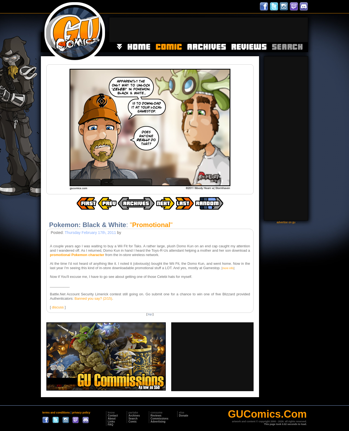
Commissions (160, 418)
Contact (113, 415)
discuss (58, 307)
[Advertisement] (208, 29)
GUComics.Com (267, 414)
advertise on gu (286, 222)
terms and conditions (56, 412)
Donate (183, 415)
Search (132, 418)
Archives (134, 415)
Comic (132, 421)
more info (228, 268)
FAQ (110, 424)
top (150, 314)
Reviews (156, 415)
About (112, 418)
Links (111, 421)
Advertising (158, 421)
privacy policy (81, 412)
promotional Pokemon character (77, 255)
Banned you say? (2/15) (93, 298)
